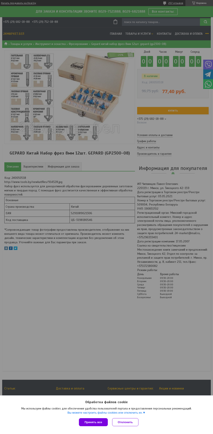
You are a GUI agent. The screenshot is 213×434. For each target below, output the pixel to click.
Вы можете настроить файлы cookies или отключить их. (105, 412)
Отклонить (125, 422)
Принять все (93, 422)
